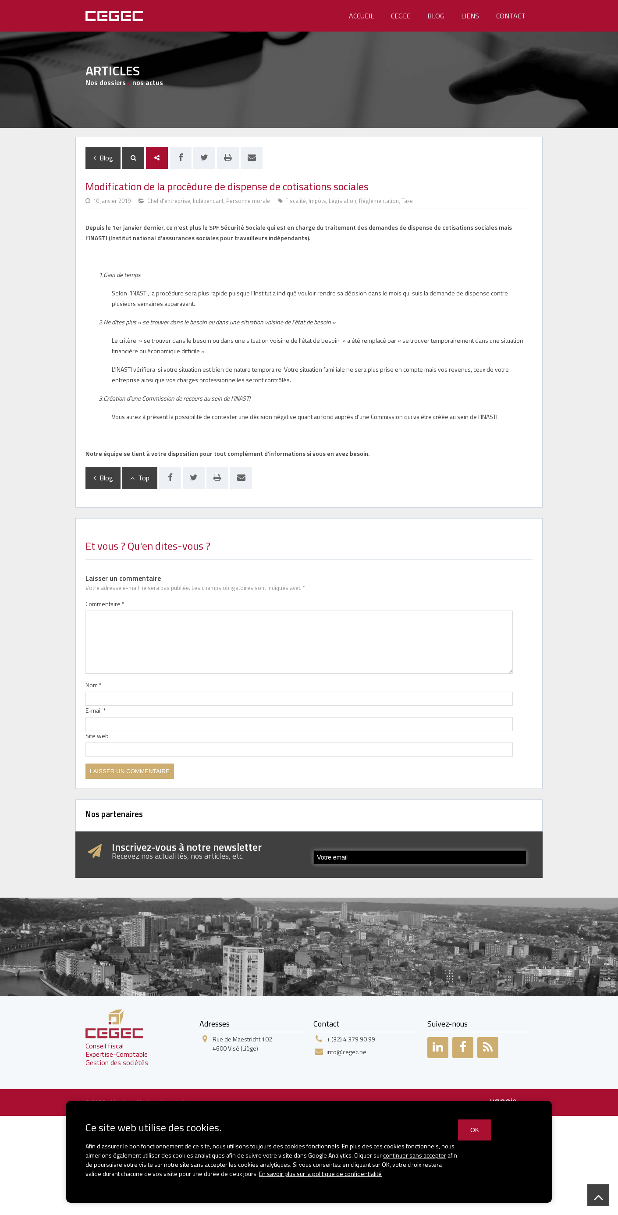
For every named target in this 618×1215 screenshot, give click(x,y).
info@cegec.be (346, 1051)
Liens (470, 16)
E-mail (95, 710)
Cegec (400, 16)
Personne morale (248, 200)
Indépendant (208, 200)
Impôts (317, 200)
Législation (342, 200)
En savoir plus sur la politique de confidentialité (320, 1173)
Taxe (407, 200)
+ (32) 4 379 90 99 (351, 1039)
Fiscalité (295, 200)
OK (474, 1129)
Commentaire (104, 603)
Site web (97, 735)
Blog (435, 16)
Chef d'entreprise (168, 200)
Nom (93, 684)
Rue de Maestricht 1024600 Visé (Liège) (242, 1043)
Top (139, 477)
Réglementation (379, 200)
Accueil (361, 16)
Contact (511, 16)
